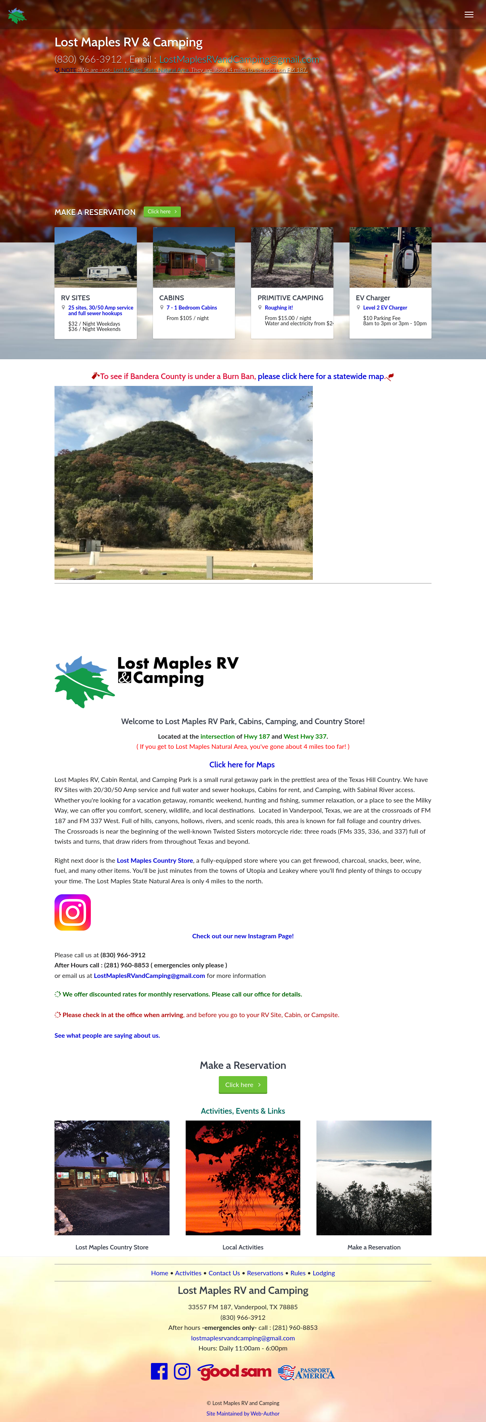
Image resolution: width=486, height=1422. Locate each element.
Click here (162, 211)
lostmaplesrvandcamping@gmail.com (243, 1338)
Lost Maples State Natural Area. (151, 69)
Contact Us (224, 1273)
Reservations (265, 1273)
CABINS (171, 297)
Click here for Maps (243, 764)
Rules (298, 1273)
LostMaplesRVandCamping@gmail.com (239, 59)
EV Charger (373, 297)
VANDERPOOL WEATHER (243, 617)
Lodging (324, 1273)
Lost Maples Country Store (155, 860)
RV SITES (75, 297)
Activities (188, 1273)
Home (159, 1273)
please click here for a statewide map (321, 376)
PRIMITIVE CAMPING (290, 297)
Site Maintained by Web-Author (243, 1413)
